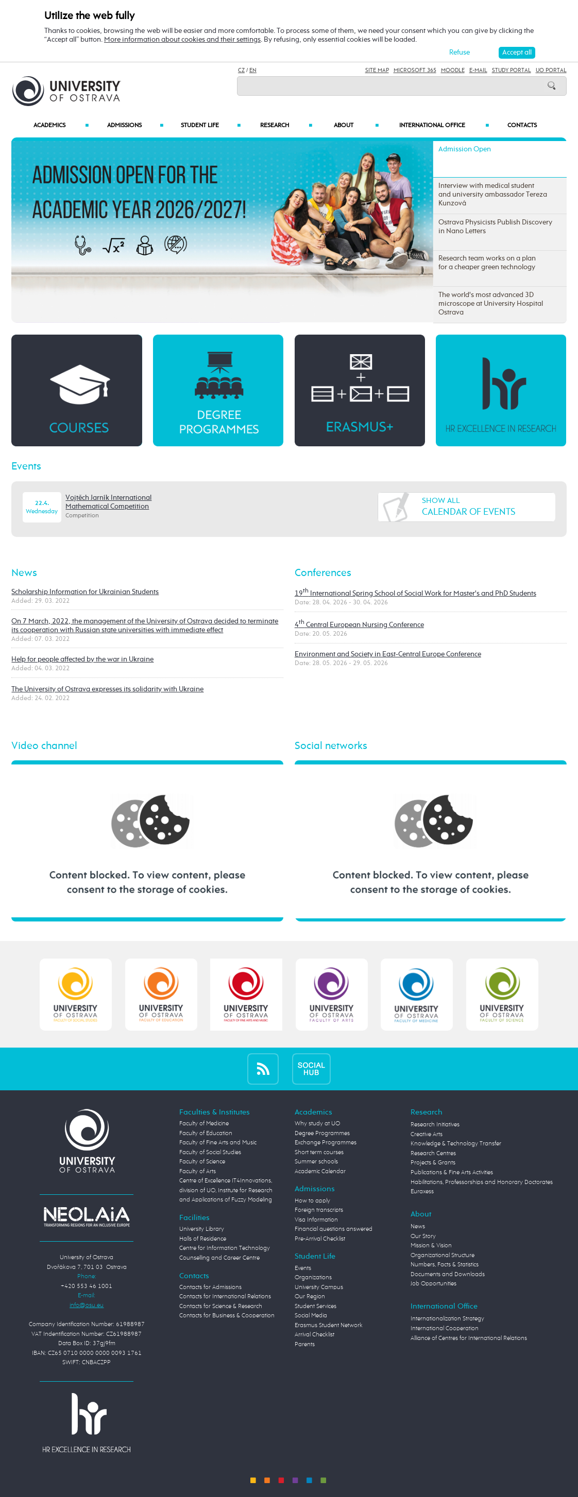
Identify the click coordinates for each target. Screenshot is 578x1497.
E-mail (478, 70)
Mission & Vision (431, 1245)
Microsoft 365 (415, 70)
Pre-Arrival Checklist (320, 1238)
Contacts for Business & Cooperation (227, 1315)
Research (286, 126)
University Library (201, 1229)
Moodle (453, 70)
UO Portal (551, 70)
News (24, 573)
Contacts (522, 126)
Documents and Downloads (448, 1274)
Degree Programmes (322, 1133)
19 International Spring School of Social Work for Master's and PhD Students (415, 593)
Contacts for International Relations (225, 1296)
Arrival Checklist (314, 1334)
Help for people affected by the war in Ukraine (82, 659)
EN (253, 70)
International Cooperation (445, 1328)
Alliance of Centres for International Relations (469, 1338)
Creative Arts (427, 1134)
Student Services (315, 1306)
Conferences (323, 573)
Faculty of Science (202, 1161)
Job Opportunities (433, 1283)
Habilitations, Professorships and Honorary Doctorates (482, 1182)
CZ (241, 70)
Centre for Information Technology (224, 1248)
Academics (61, 126)
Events (26, 467)
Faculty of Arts (197, 1171)
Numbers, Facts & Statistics (445, 1264)
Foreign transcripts (319, 1210)
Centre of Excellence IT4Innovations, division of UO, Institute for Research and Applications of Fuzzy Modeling (226, 1190)
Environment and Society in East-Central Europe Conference (388, 654)
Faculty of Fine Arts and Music (218, 1142)
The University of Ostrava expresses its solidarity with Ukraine (107, 689)
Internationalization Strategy (447, 1318)
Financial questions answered (333, 1229)
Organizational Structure (442, 1255)
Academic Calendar (320, 1171)
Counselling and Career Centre (219, 1258)
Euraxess (422, 1191)
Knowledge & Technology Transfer (456, 1143)
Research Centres (433, 1153)
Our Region (310, 1296)
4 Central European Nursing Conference (359, 625)
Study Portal (511, 70)
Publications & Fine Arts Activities (452, 1172)
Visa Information (316, 1219)
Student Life (211, 126)
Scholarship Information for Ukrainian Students (85, 592)
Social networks (331, 746)
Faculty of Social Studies (210, 1152)
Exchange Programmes (325, 1142)
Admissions (135, 126)
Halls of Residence (202, 1238)
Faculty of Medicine (204, 1123)
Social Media (311, 1315)
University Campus (319, 1287)
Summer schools (316, 1161)
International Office (444, 126)
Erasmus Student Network (329, 1325)
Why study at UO (317, 1123)
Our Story (423, 1236)
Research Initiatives (435, 1124)
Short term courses (319, 1152)
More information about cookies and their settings (182, 39)
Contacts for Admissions (210, 1287)
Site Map (377, 70)
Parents (305, 1344)
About (356, 126)
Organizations (313, 1277)
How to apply (312, 1200)
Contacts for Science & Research (220, 1306)
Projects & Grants (433, 1162)
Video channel (44, 746)
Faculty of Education (205, 1133)
